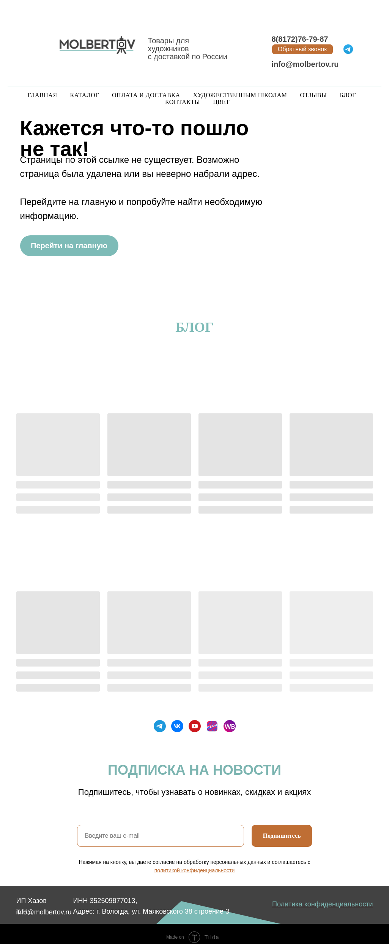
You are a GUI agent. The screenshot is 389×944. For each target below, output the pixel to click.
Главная (42, 95)
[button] (302, 49)
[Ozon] (212, 726)
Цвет (221, 102)
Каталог (84, 95)
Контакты (182, 102)
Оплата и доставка (146, 95)
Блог (348, 95)
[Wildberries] (230, 726)
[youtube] (195, 726)
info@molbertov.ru (305, 64)
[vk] (177, 726)
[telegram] (160, 726)
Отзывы (313, 95)
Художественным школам (240, 95)
